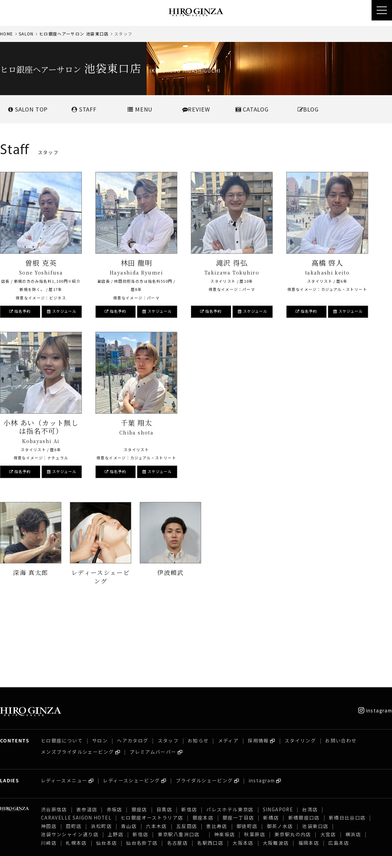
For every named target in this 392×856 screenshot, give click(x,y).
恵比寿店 (216, 751)
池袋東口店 (315, 751)
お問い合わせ (341, 665)
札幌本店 (76, 768)
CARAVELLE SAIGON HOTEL (76, 742)
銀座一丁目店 (238, 742)
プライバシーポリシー (87, 845)
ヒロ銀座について (62, 665)
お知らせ (198, 665)
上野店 (115, 759)
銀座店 (139, 734)
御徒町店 (247, 751)
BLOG (308, 109)
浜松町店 (101, 751)
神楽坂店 (224, 759)
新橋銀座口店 (304, 742)
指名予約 (20, 311)
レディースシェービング (131, 705)
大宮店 (328, 759)
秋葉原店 (254, 759)
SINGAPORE (278, 734)
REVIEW (196, 109)
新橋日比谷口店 (347, 742)
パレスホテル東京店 (229, 734)
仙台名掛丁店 (141, 768)
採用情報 (258, 665)
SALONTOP (28, 109)
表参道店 (86, 734)
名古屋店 (177, 768)
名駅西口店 (210, 768)
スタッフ (168, 665)
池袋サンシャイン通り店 (70, 759)
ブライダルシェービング (204, 705)
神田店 (49, 751)
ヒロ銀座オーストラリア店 (152, 742)
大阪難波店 (276, 768)
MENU (139, 109)
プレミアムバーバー (153, 677)
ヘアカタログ (132, 665)
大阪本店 (242, 768)
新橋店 (271, 742)
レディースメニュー (64, 705)
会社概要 (9, 845)
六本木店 (156, 751)
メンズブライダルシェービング (77, 677)
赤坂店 (114, 734)
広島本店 (338, 768)
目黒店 (164, 734)
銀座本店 (203, 742)
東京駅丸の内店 (292, 759)
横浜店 (353, 759)
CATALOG (252, 109)
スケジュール (61, 311)
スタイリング (300, 665)
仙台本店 (106, 768)
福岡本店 (308, 768)
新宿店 (189, 734)
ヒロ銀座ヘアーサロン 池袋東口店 (74, 33)
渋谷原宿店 (54, 734)
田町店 (73, 751)
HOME (6, 33)
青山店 (129, 751)
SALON (26, 33)
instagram (375, 635)
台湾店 (310, 734)
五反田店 (186, 751)
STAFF (84, 109)
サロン (100, 665)
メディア (228, 665)
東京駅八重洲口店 (181, 759)
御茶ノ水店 (280, 751)
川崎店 (49, 768)
